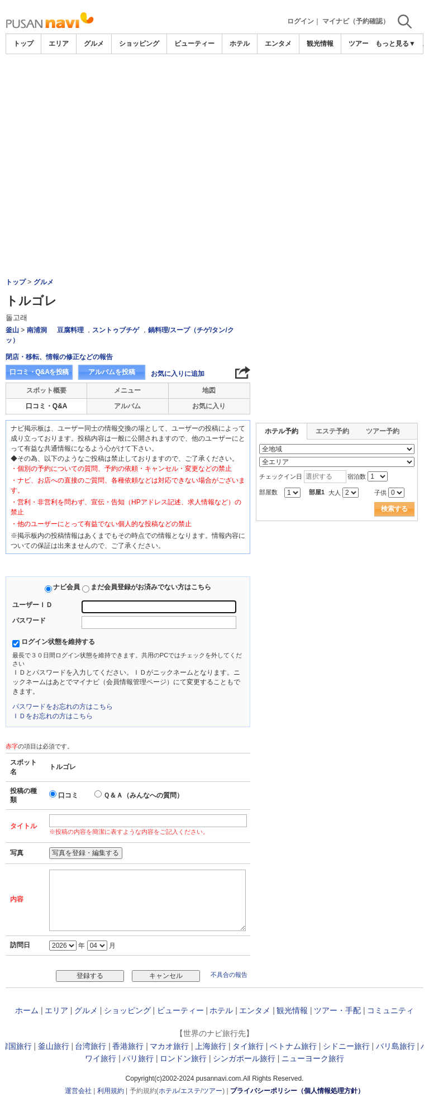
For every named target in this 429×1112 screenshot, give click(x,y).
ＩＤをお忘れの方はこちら (52, 716)
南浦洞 (37, 330)
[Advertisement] (214, 138)
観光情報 (320, 43)
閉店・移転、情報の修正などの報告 (59, 357)
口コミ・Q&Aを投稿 (39, 372)
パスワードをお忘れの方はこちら (62, 706)
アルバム (127, 406)
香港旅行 (128, 1046)
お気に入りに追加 (177, 374)
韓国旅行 (16, 1046)
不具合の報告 (229, 974)
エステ (190, 1091)
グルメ (94, 43)
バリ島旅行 (395, 1046)
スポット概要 (46, 390)
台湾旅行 (90, 1046)
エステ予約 (332, 431)
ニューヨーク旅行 (313, 1058)
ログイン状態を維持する (58, 642)
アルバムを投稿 (111, 372)
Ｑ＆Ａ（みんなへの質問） (143, 795)
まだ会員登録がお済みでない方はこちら (150, 587)
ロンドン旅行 (183, 1058)
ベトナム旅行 (293, 1046)
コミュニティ (390, 1010)
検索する (394, 509)
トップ (23, 43)
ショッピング (139, 43)
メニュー (127, 390)
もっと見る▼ (395, 43)
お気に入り (209, 406)
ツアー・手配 (337, 1010)
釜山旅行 (53, 1046)
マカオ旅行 (169, 1046)
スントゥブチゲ (115, 330)
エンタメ (278, 43)
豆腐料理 (70, 330)
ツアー (212, 1091)
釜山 (12, 330)
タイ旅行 (248, 1046)
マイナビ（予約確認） (355, 21)
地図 (209, 390)
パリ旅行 (138, 1058)
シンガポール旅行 (244, 1058)
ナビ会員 (66, 587)
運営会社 (78, 1091)
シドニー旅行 (346, 1046)
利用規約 (110, 1091)
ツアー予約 (382, 431)
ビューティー (194, 43)
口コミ (68, 795)
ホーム (27, 1010)
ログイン (300, 21)
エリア (59, 43)
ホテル (240, 43)
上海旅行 (210, 1046)
